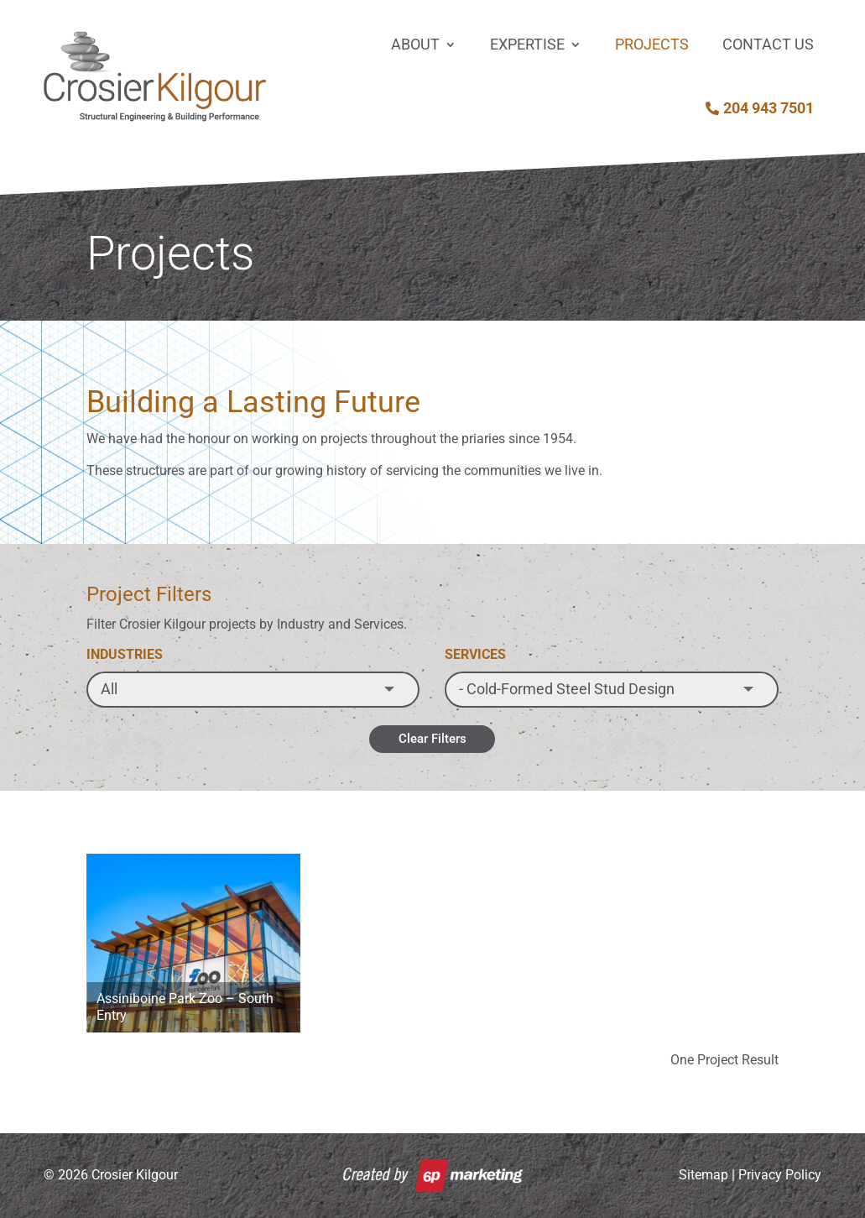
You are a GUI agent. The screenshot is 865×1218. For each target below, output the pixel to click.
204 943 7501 (768, 108)
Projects (652, 44)
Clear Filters (432, 738)
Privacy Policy (779, 1175)
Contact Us (768, 44)
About (415, 44)
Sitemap (703, 1175)
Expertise (527, 44)
